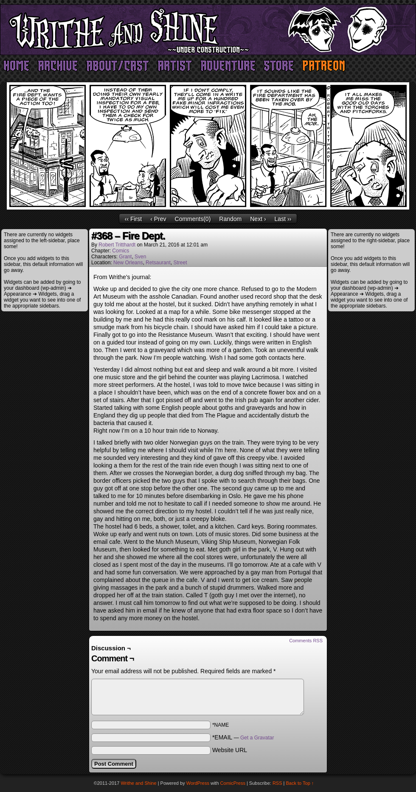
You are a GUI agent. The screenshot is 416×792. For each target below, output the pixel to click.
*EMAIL (243, 737)
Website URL (229, 750)
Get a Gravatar (257, 738)
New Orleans (128, 263)
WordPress (197, 783)
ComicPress (232, 783)
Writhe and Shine (208, 29)
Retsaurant (158, 263)
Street (180, 263)
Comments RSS (306, 640)
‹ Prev (158, 218)
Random (230, 218)
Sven (140, 257)
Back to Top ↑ (300, 783)
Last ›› (283, 218)
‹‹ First (133, 218)
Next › (258, 218)
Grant (125, 257)
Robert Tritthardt (116, 245)
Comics (120, 251)
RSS (277, 783)
